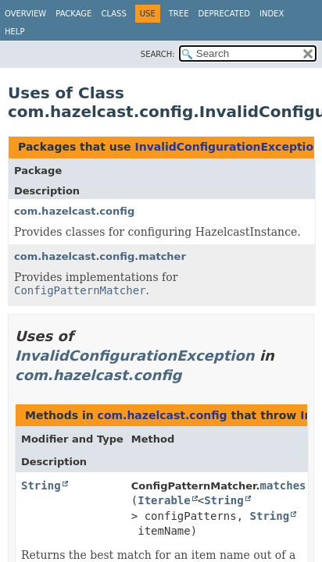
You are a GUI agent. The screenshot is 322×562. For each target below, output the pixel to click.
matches (283, 485)
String (41, 485)
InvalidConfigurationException (227, 146)
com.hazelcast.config (74, 211)
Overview (25, 13)
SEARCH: (158, 54)
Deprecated (224, 13)
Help (14, 31)
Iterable (164, 500)
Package (73, 13)
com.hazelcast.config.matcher (100, 256)
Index (271, 13)
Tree (179, 13)
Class (113, 13)
